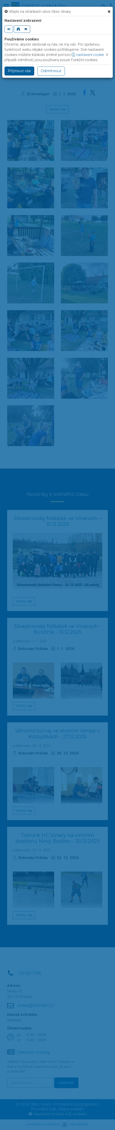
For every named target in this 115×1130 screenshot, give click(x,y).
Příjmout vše (19, 71)
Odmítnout (51, 71)
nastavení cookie (87, 54)
